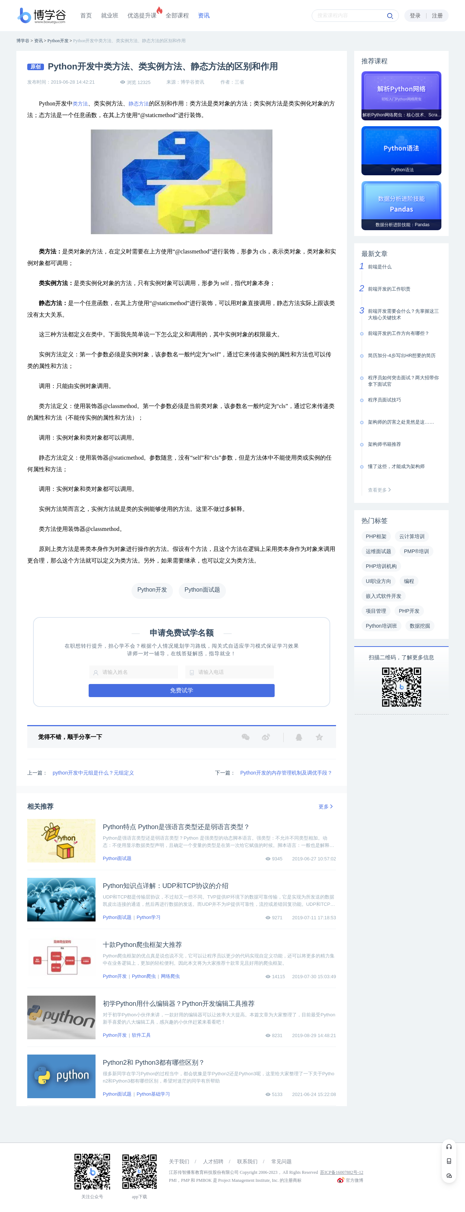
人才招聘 (213, 1161)
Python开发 (115, 976)
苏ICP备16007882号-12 (341, 1172)
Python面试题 (117, 858)
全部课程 (177, 15)
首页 (86, 15)
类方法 (80, 104)
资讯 (204, 15)
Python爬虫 (144, 976)
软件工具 (141, 1035)
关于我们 (179, 1161)
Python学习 (149, 917)
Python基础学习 (153, 1094)
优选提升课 (142, 15)
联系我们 (247, 1161)
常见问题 (281, 1161)
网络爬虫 (170, 976)
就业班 (109, 15)
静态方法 (139, 104)
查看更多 (381, 490)
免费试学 (181, 690)
